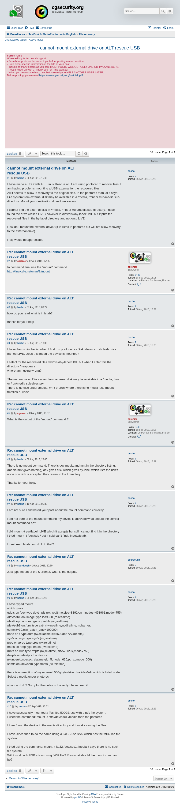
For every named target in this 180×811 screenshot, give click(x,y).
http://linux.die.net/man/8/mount (28, 271)
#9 (8, 598)
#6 (8, 459)
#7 (8, 504)
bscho (131, 171)
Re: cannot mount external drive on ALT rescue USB (40, 254)
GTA (93, 794)
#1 (8, 178)
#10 (9, 706)
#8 (8, 565)
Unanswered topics (16, 39)
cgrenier (132, 267)
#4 (8, 343)
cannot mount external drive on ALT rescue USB (90, 47)
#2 (8, 261)
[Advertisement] (90, 112)
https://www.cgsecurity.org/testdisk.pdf (61, 75)
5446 (137, 275)
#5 (8, 413)
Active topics (36, 39)
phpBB (77, 797)
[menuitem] (29, 28)
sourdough (134, 559)
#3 (8, 307)
